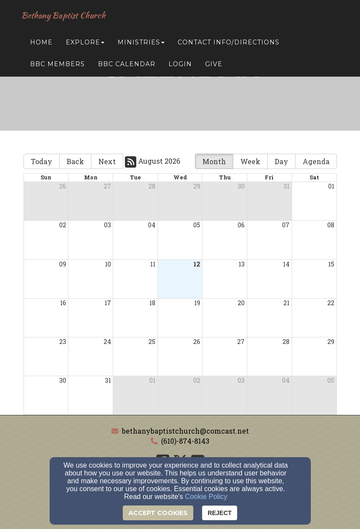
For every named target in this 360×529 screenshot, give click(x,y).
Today (41, 161)
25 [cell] (151, 341)
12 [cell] (196, 264)
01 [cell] (331, 186)
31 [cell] (286, 186)
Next (107, 161)
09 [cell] (62, 264)
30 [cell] (241, 186)
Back (75, 161)
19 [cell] (197, 303)
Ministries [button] (141, 44)
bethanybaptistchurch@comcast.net (185, 430)
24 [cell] (107, 341)
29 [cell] (196, 186)
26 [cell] (62, 186)
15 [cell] (331, 264)
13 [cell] (242, 264)
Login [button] (180, 66)
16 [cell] (63, 303)
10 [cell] (108, 264)
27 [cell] (107, 186)
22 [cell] (330, 303)
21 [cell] (286, 303)
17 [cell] (107, 303)
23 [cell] (62, 341)
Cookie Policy (206, 496)
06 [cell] (241, 225)
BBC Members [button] (57, 66)
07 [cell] (285, 225)
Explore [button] (85, 44)
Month (214, 161)
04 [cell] (151, 225)
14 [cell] (286, 264)
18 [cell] (152, 303)
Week (250, 161)
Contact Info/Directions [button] (228, 44)
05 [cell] (196, 225)
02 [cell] (62, 225)
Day (281, 161)
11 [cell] (152, 264)
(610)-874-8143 (185, 440)
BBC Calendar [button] (126, 66)
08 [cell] (330, 225)
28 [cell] (151, 186)
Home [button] (41, 44)
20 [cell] (241, 303)
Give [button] (213, 66)
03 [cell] (107, 225)
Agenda (316, 161)
